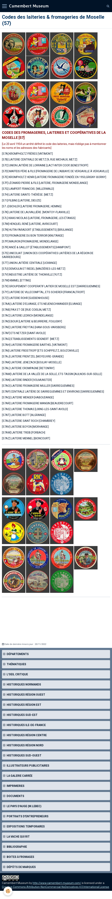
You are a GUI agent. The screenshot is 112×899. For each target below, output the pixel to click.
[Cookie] (8, 891)
